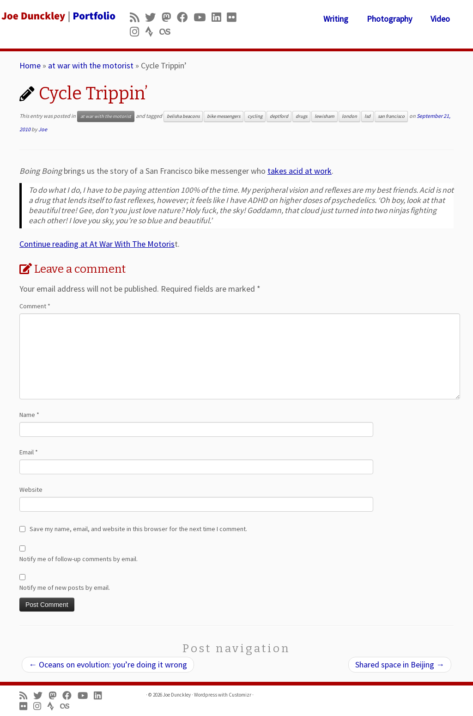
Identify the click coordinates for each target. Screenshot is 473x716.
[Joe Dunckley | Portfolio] (55, 16)
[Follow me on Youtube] (203, 17)
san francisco (391, 116)
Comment (34, 306)
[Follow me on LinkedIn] (219, 17)
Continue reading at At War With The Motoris (97, 244)
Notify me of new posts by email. (64, 587)
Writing (335, 18)
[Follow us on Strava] (152, 31)
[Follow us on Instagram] (137, 31)
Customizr (240, 695)
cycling (255, 116)
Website (30, 489)
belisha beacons (183, 116)
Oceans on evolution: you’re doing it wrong (108, 664)
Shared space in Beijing (399, 664)
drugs (301, 116)
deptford (279, 116)
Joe (42, 129)
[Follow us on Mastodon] (169, 17)
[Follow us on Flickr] (234, 17)
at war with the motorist (90, 65)
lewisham (324, 116)
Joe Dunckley (177, 695)
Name (29, 414)
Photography (389, 18)
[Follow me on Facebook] (185, 17)
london (349, 116)
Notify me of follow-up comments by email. (78, 559)
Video (440, 18)
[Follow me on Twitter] (153, 17)
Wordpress (205, 695)
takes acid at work (299, 170)
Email (28, 452)
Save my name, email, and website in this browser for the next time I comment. (138, 529)
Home (30, 65)
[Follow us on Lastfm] (167, 31)
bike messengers (223, 116)
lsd (367, 116)
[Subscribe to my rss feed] (137, 17)
